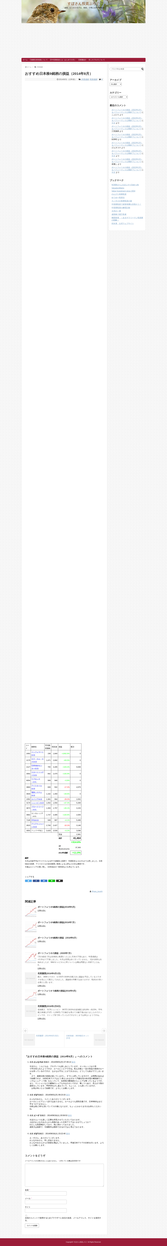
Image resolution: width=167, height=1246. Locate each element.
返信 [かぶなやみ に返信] (73, 1062)
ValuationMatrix (118, 188)
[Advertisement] (83, 40)
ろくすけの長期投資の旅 (122, 201)
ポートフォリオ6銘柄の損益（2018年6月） (58, 938)
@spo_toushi (97, 891)
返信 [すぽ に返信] (68, 1095)
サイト (28, 1207)
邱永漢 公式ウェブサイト (123, 223)
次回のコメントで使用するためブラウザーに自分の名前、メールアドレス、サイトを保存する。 (63, 1219)
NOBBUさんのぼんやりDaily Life (125, 185)
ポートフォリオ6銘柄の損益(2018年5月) (56, 907)
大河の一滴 (116, 211)
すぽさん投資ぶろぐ (83, 3)
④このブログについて (97, 60)
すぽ (113, 123)
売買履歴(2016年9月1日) (49, 973)
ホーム (25, 60)
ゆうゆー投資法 (118, 198)
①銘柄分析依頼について (39, 60)
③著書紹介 (82, 60)
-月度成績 (85, 79)
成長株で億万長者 (119, 214)
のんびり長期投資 (119, 194)
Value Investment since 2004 (123, 191)
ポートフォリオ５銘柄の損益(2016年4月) (57, 991)
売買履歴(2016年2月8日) (49, 1006)
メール (28, 1198)
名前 (27, 1190)
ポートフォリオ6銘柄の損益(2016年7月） (57, 922)
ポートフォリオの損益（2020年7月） (55, 953)
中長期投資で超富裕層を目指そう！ (126, 204)
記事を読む (42, 910)
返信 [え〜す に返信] (70, 1115)
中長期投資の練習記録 (121, 208)
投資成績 (93, 79)
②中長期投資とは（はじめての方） (63, 60)
